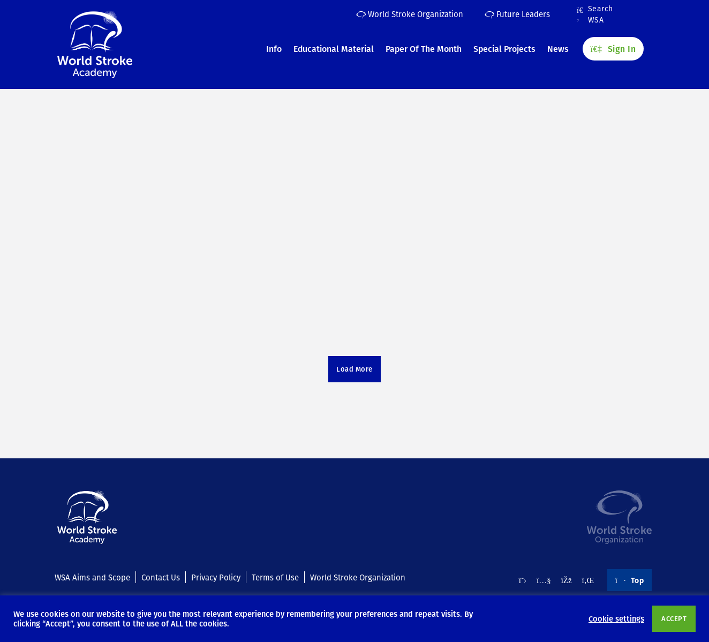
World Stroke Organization (409, 14)
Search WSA (595, 14)
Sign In (613, 48)
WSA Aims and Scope (92, 577)
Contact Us (160, 577)
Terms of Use (275, 577)
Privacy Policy (215, 577)
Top (629, 580)
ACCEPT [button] (674, 618)
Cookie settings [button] (616, 618)
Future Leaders (517, 14)
